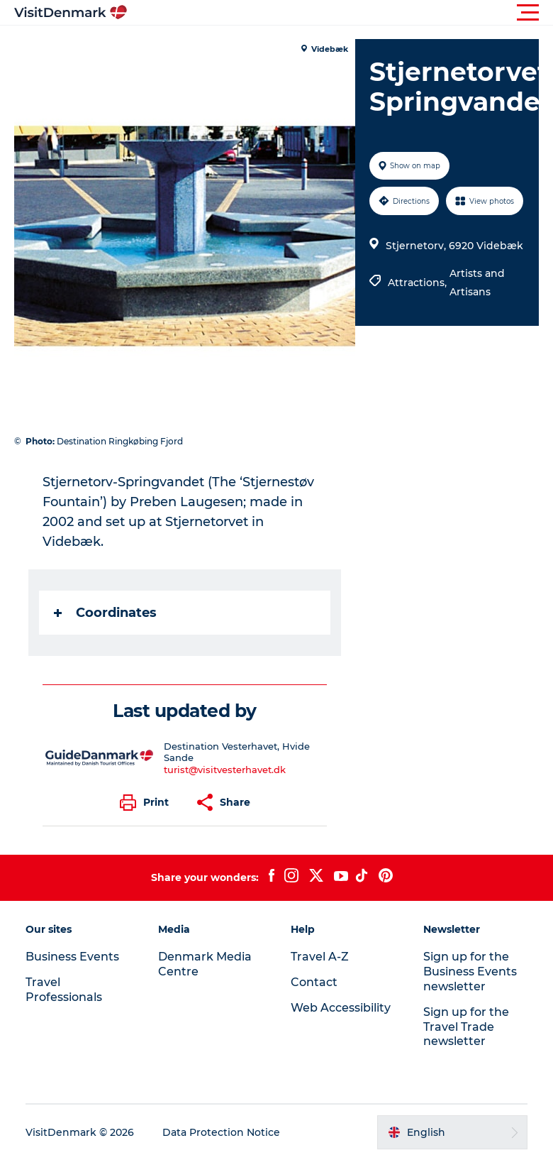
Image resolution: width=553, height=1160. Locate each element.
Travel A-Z (320, 956)
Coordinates (105, 612)
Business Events (72, 956)
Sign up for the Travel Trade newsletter (466, 1027)
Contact (314, 982)
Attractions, (418, 282)
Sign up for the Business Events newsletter (470, 971)
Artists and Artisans (477, 282)
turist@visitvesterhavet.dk (225, 769)
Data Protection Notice (221, 1132)
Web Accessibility (341, 1007)
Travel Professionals (64, 989)
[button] (340, 12)
